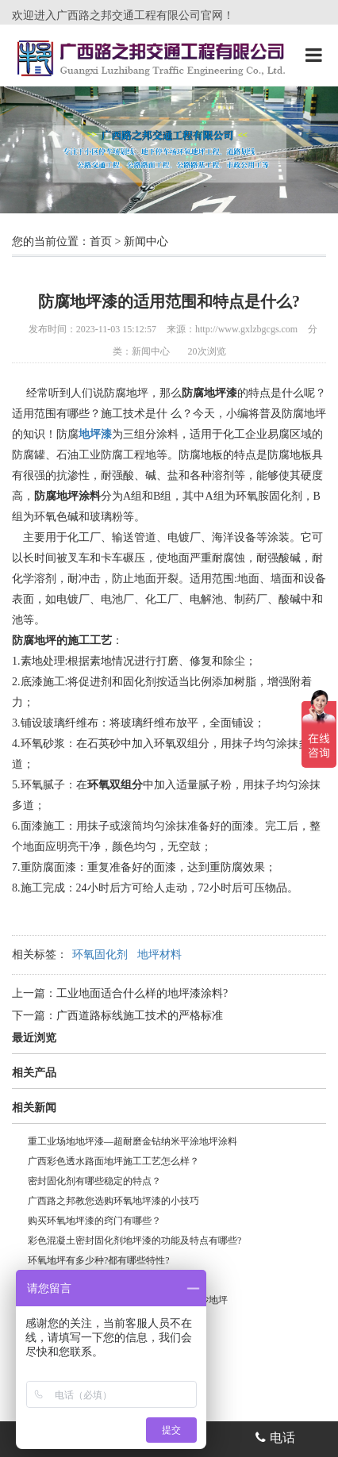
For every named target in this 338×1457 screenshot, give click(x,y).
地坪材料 (159, 954)
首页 (101, 241)
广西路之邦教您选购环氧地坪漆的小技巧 (113, 1200)
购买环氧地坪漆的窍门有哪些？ (94, 1220)
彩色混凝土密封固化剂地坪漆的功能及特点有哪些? (134, 1240)
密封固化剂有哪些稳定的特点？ (94, 1181)
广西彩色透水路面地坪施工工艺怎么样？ (113, 1161)
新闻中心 (146, 241)
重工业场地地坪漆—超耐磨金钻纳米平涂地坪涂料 (132, 1141)
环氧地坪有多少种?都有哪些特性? (99, 1260)
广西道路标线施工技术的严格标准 (139, 1016)
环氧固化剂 (100, 954)
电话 (275, 1437)
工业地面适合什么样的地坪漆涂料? (142, 993)
